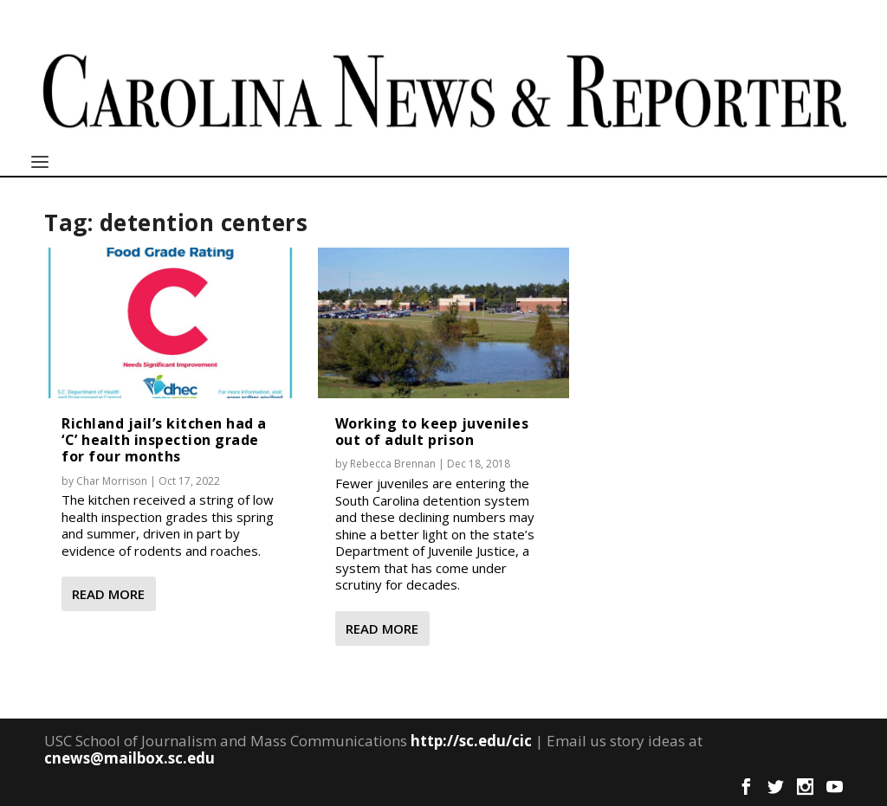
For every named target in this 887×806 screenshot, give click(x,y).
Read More (108, 594)
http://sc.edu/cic (471, 741)
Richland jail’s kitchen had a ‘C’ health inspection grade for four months (164, 440)
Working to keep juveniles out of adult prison (432, 431)
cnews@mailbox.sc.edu (129, 758)
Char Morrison (111, 481)
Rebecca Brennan (393, 463)
